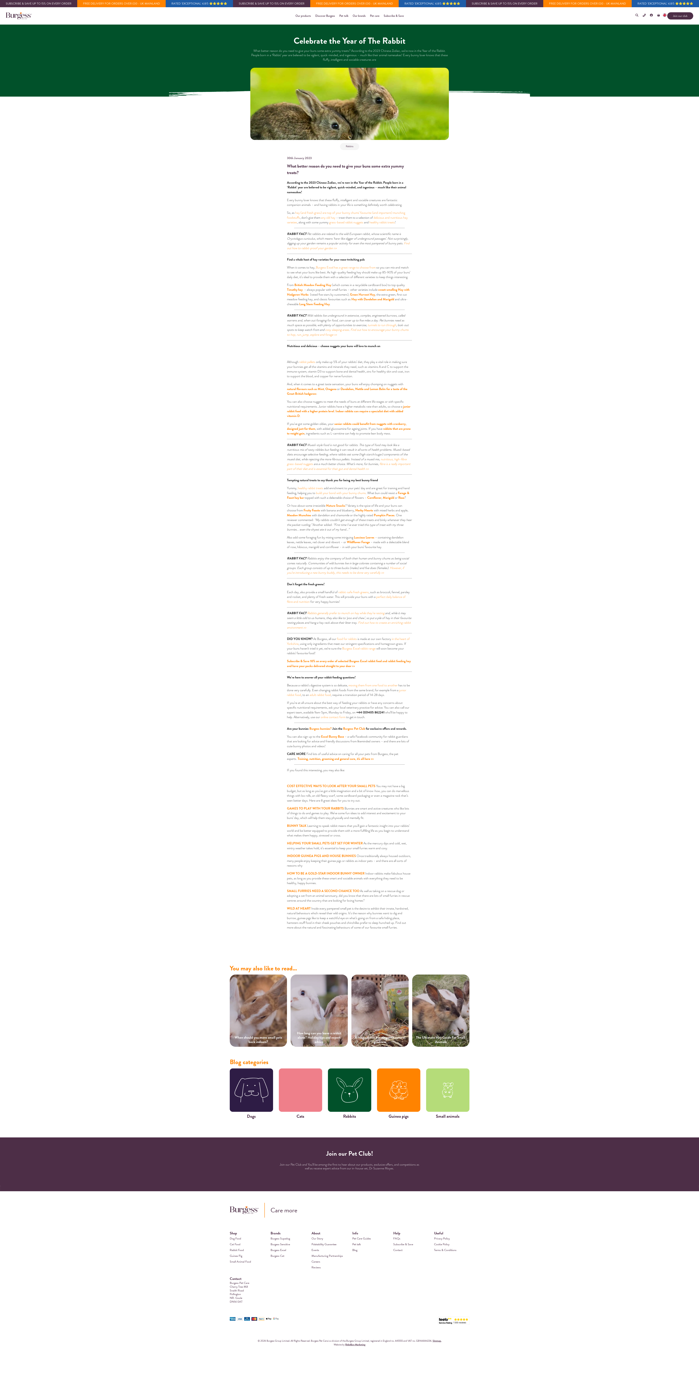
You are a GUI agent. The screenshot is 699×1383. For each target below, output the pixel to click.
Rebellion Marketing (355, 1345)
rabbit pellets (307, 362)
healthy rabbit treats (382, 222)
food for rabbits (347, 639)
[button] (303, 16)
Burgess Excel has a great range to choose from (346, 267)
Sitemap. (437, 1341)
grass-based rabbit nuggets (346, 222)
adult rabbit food (320, 695)
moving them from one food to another (373, 685)
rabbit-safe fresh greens (353, 592)
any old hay (328, 217)
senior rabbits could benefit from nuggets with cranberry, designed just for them (346, 426)
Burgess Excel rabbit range (359, 648)
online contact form (333, 717)
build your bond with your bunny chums (341, 493)
